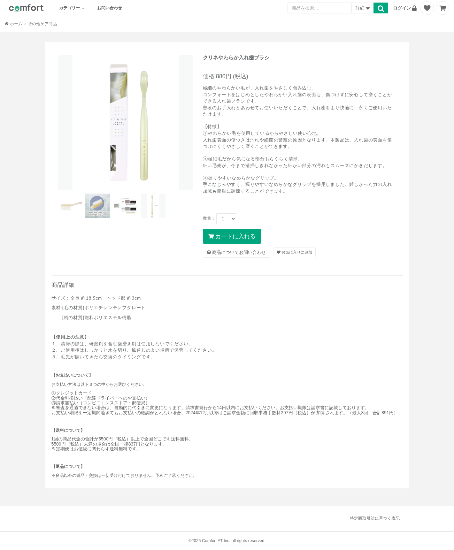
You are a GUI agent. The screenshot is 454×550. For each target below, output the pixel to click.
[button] (406, 8)
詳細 (363, 8)
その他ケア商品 (42, 23)
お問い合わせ (109, 7)
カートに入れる (232, 236)
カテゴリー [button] (71, 7)
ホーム (13, 23)
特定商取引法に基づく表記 (375, 518)
